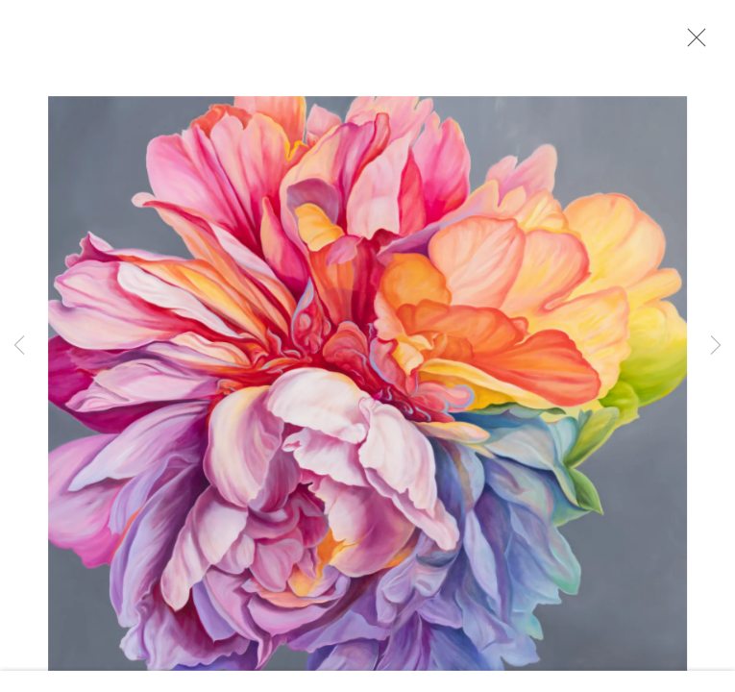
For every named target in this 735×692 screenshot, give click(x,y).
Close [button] (691, 43)
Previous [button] (19, 346)
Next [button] (716, 346)
